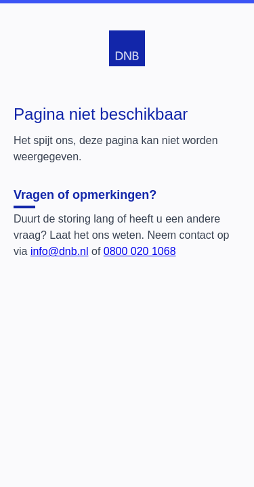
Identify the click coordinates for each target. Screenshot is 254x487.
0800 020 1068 (140, 251)
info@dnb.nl (59, 251)
